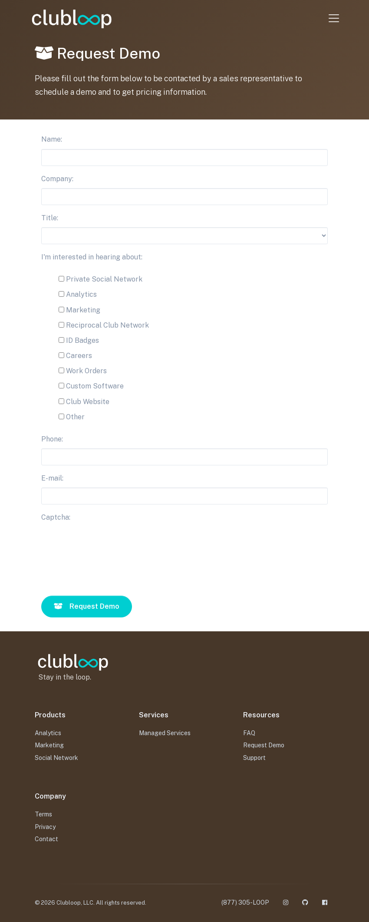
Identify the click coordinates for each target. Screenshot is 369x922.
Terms (43, 814)
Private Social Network (100, 279)
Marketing (79, 310)
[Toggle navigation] (331, 18)
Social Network (56, 757)
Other (72, 417)
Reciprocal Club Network (104, 325)
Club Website (84, 402)
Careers (75, 356)
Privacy (45, 826)
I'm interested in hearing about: (91, 257)
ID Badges (79, 340)
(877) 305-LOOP (245, 902)
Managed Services (165, 733)
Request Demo (263, 745)
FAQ (249, 733)
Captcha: (55, 517)
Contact (46, 839)
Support (254, 757)
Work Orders (83, 371)
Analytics (78, 294)
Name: (51, 139)
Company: (57, 179)
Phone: (52, 439)
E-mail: (52, 478)
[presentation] (107, 551)
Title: (49, 218)
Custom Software (91, 386)
